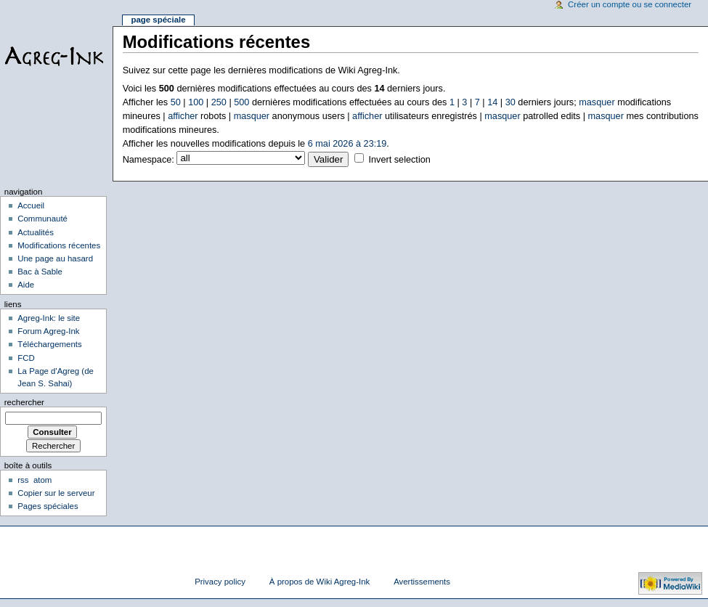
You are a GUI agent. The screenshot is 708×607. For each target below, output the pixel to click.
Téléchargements (49, 344)
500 (241, 102)
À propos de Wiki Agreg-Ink (319, 581)
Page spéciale (158, 19)
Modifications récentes (58, 245)
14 (492, 102)
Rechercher (24, 402)
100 (195, 102)
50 (176, 102)
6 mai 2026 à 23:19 (347, 144)
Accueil (30, 205)
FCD (26, 358)
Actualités (35, 232)
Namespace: (148, 160)
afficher (183, 116)
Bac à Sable (39, 271)
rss (22, 480)
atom (42, 480)
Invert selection (399, 160)
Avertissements (422, 581)
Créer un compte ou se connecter (629, 4)
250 (219, 102)
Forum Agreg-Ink (48, 331)
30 (510, 102)
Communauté (42, 218)
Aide (25, 284)
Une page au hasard (55, 258)
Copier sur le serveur (55, 493)
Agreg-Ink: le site (48, 318)
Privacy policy (220, 581)
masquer (596, 102)
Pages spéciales (47, 506)
